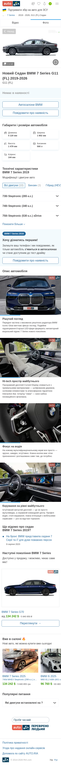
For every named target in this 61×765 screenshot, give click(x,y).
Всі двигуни (13, 185)
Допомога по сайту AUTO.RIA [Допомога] (20, 753)
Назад (9, 31)
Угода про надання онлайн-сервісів (23, 748)
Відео (15, 22)
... (3, 15)
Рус (56, 760)
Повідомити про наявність (30, 113)
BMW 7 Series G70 (13, 612)
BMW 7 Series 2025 (14, 676)
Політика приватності (15, 742)
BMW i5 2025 (48, 676)
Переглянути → (30, 623)
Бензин (34, 185)
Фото (46, 22)
